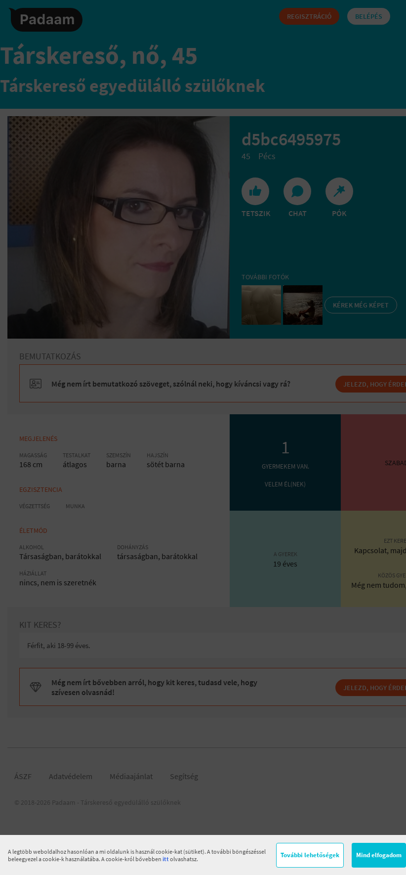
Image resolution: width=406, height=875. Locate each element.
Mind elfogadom (379, 855)
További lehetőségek (310, 855)
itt (165, 859)
